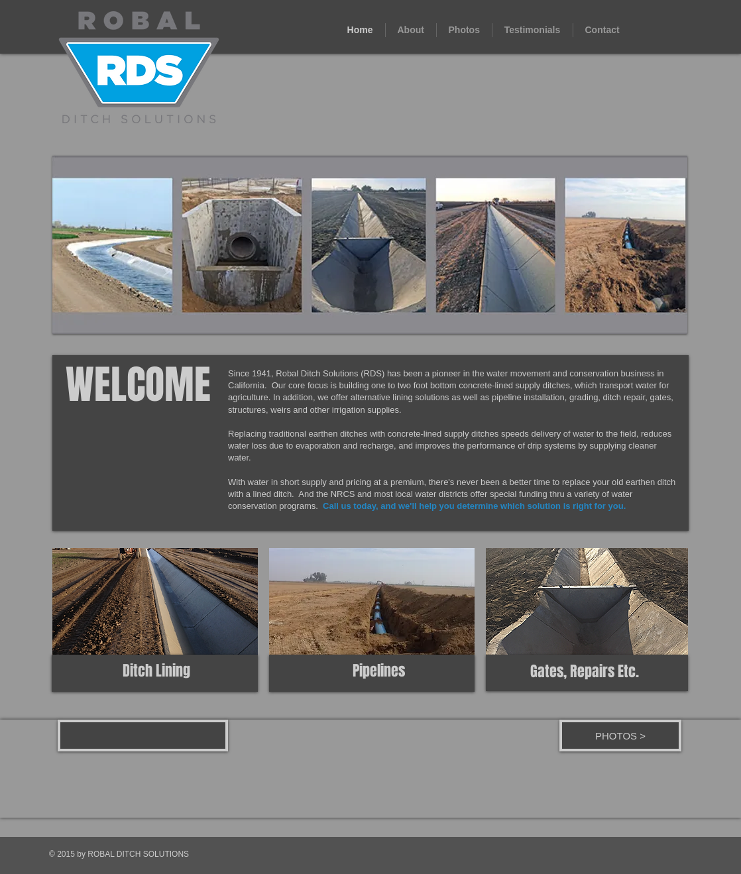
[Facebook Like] (148, 738)
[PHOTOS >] (620, 735)
